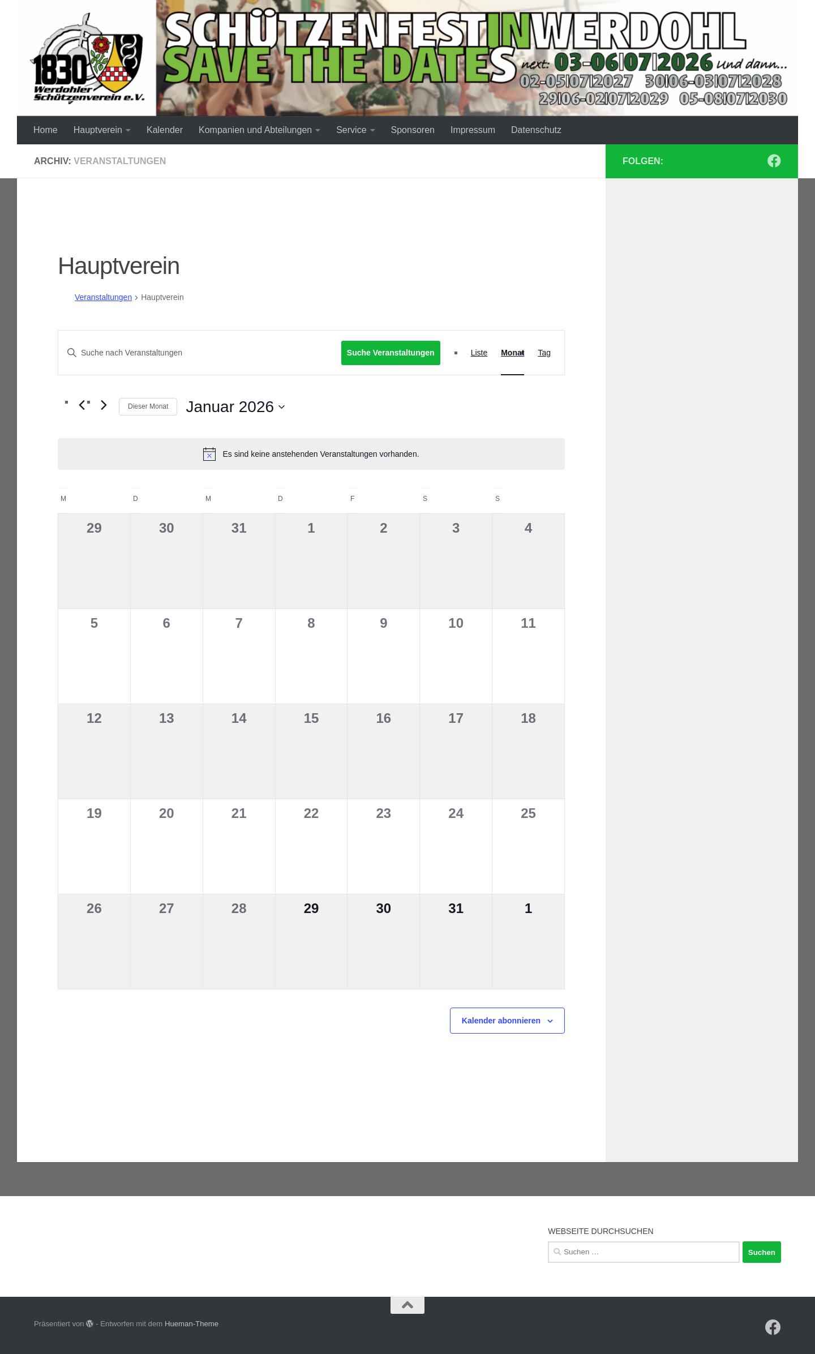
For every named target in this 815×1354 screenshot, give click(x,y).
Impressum (473, 130)
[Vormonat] (81, 405)
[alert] (311, 454)
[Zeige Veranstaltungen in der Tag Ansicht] (544, 353)
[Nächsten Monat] (103, 405)
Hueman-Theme (191, 1323)
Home (45, 130)
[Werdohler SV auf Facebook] (774, 161)
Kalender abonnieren (501, 1020)
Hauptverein (98, 130)
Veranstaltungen (103, 297)
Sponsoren (413, 130)
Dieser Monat (148, 406)
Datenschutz (536, 130)
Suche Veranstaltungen (391, 352)
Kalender (165, 130)
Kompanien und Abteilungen (255, 130)
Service (351, 130)
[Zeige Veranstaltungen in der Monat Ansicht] (512, 353)
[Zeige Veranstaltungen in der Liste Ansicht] (479, 353)
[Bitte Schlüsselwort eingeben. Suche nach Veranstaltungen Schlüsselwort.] (199, 353)
